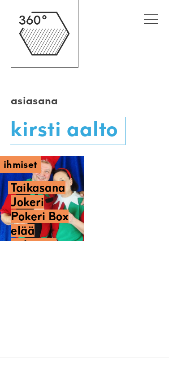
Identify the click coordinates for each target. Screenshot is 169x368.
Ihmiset (20, 164)
